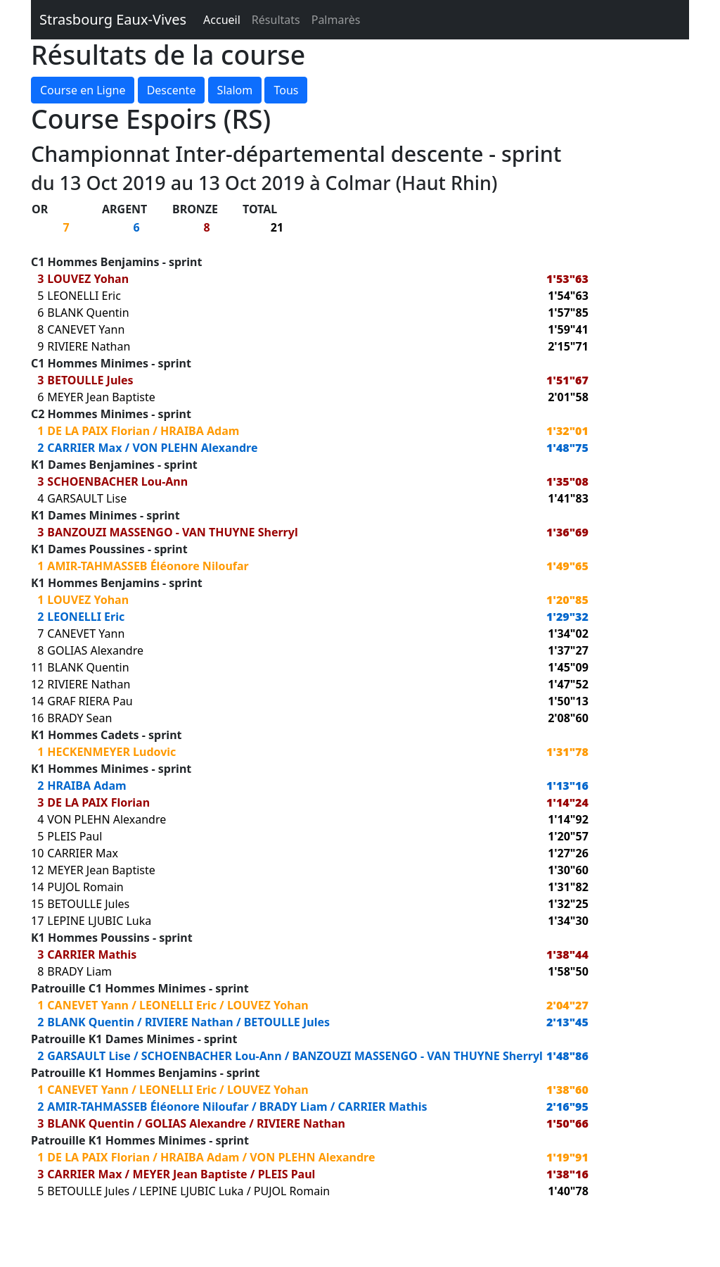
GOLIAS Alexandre (95, 650)
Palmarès (336, 19)
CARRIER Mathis (91, 954)
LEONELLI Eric (84, 295)
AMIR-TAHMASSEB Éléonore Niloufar (147, 566)
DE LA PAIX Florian (98, 431)
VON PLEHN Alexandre (194, 447)
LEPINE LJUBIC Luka (99, 920)
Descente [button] (171, 90)
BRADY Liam (79, 971)
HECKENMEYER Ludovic (111, 751)
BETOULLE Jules (90, 380)
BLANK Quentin (88, 312)
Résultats (276, 19)
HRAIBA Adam (199, 431)
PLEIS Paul (74, 836)
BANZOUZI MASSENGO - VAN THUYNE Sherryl (172, 532)
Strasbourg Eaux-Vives (112, 19)
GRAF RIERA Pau (89, 701)
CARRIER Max (84, 447)
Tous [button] (286, 90)
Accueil (221, 19)
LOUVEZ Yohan (88, 278)
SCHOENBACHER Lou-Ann (117, 481)
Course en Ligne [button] (82, 90)
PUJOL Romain (85, 887)
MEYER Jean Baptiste (101, 397)
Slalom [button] (235, 90)
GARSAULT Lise (87, 498)
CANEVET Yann (85, 329)
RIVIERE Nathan (88, 346)
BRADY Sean (79, 718)
